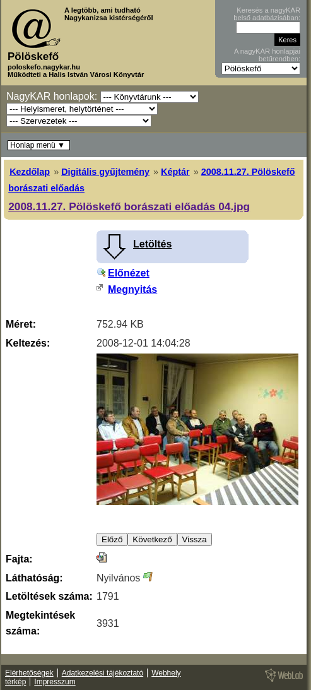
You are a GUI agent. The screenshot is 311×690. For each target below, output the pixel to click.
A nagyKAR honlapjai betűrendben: (267, 54)
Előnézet (129, 273)
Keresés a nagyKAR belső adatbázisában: (266, 13)
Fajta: (19, 559)
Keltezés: (28, 343)
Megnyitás (132, 289)
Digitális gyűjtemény (105, 172)
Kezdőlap (29, 172)
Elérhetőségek (29, 673)
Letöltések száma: (49, 596)
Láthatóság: (34, 578)
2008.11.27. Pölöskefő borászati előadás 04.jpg (129, 206)
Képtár (175, 172)
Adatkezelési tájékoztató (102, 673)
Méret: (21, 324)
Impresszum (54, 681)
